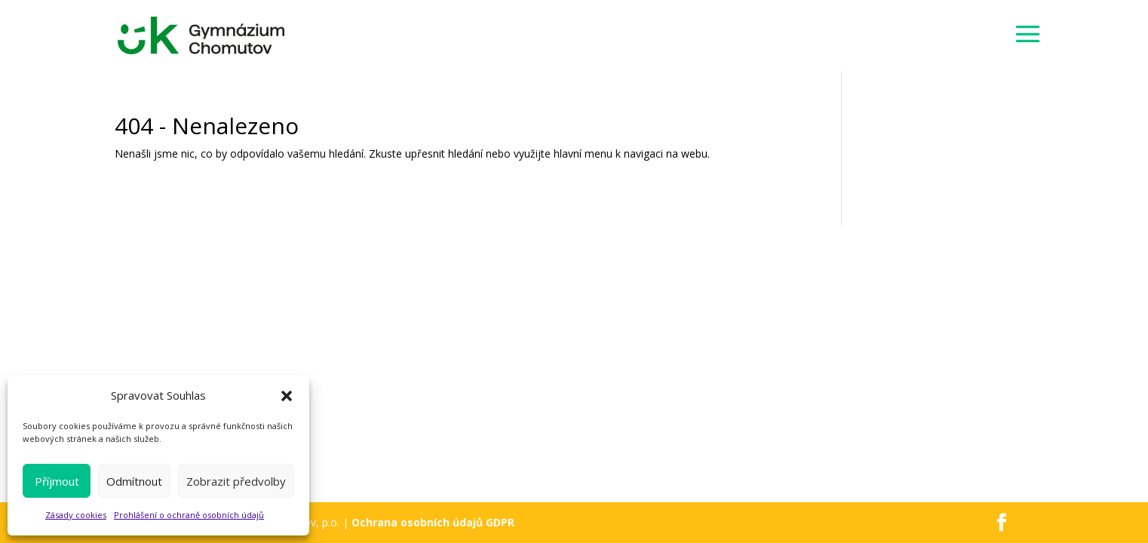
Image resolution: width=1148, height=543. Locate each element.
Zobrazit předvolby (236, 481)
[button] (286, 395)
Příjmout (57, 481)
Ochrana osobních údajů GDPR (432, 522)
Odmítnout (134, 481)
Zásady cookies (75, 514)
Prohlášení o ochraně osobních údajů (189, 514)
